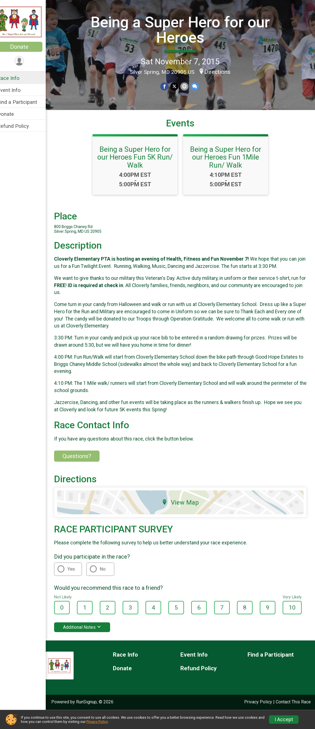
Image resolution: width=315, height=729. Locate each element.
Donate (26, 46)
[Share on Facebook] (168, 86)
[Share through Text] (197, 86)
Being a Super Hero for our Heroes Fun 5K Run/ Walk (138, 167)
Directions (221, 71)
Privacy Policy (97, 722)
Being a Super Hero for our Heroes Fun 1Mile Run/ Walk (229, 167)
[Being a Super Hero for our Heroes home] (26, 21)
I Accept (284, 719)
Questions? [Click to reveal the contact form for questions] (84, 465)
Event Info (16, 90)
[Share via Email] (188, 86)
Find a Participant (24, 102)
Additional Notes (89, 637)
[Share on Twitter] (178, 86)
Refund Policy (20, 126)
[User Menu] (26, 61)
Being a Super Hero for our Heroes (184, 29)
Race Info (15, 78)
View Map (184, 512)
